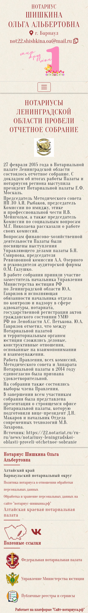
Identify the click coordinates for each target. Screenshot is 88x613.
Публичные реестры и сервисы (40, 596)
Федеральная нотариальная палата (44, 560)
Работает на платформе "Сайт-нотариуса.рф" (49, 610)
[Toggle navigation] (44, 87)
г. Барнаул (43, 33)
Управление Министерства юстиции (45, 579)
